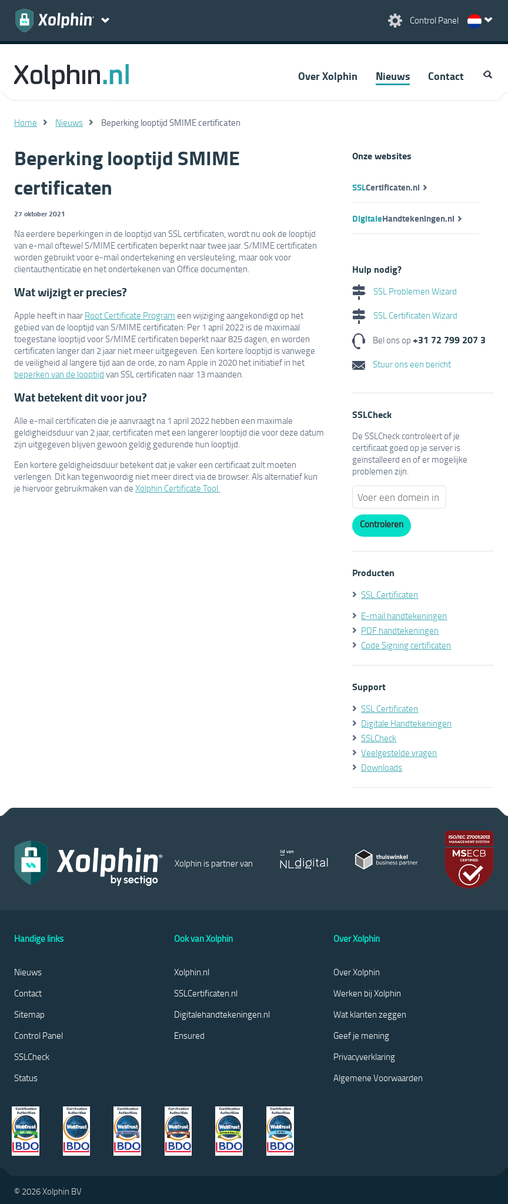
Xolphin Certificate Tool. (177, 488)
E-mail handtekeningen (404, 615)
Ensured (189, 1035)
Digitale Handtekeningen (406, 723)
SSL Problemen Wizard (404, 291)
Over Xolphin (327, 75)
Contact (446, 75)
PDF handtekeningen (400, 630)
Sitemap (29, 1014)
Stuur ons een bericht (401, 364)
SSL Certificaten (389, 594)
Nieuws (393, 75)
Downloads (381, 767)
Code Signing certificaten (406, 645)
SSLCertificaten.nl (206, 993)
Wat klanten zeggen (369, 1014)
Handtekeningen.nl (403, 218)
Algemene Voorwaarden (378, 1077)
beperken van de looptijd (59, 374)
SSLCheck (378, 738)
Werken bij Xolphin (367, 993)
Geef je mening (361, 1035)
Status (26, 1077)
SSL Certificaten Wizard (404, 315)
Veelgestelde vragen (399, 752)
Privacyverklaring (364, 1056)
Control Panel (38, 1035)
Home (25, 122)
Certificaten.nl (386, 186)
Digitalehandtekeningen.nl (222, 1014)
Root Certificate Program (130, 315)
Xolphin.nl (191, 972)
